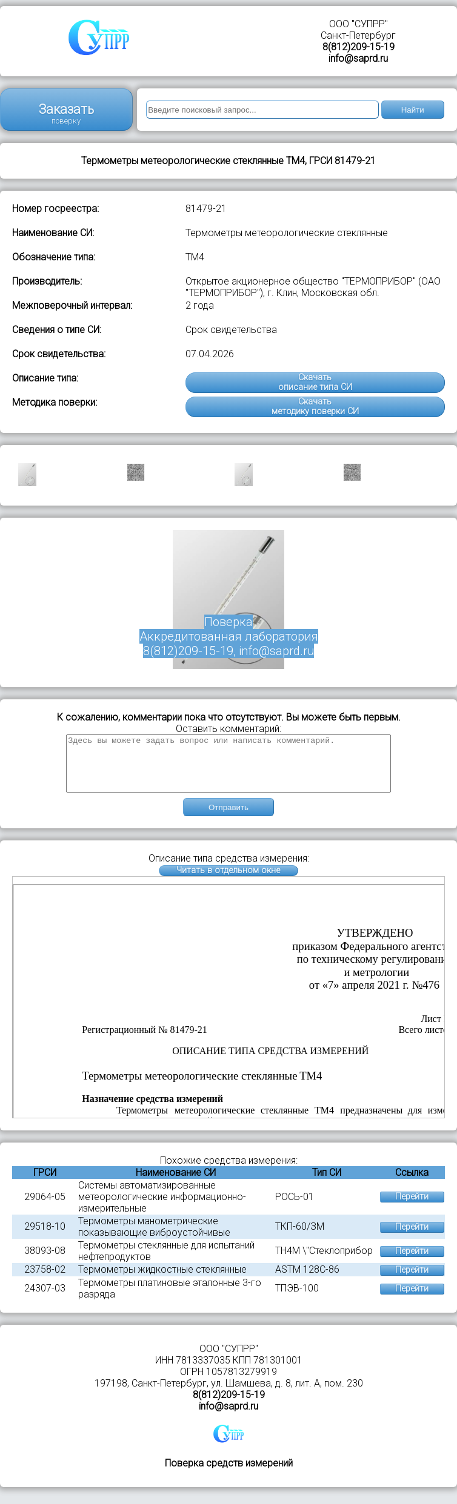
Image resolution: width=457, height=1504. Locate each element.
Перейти (412, 1207)
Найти (412, 109)
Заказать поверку (66, 113)
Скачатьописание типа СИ (315, 382)
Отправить (228, 818)
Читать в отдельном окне (228, 881)
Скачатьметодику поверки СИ (315, 407)
